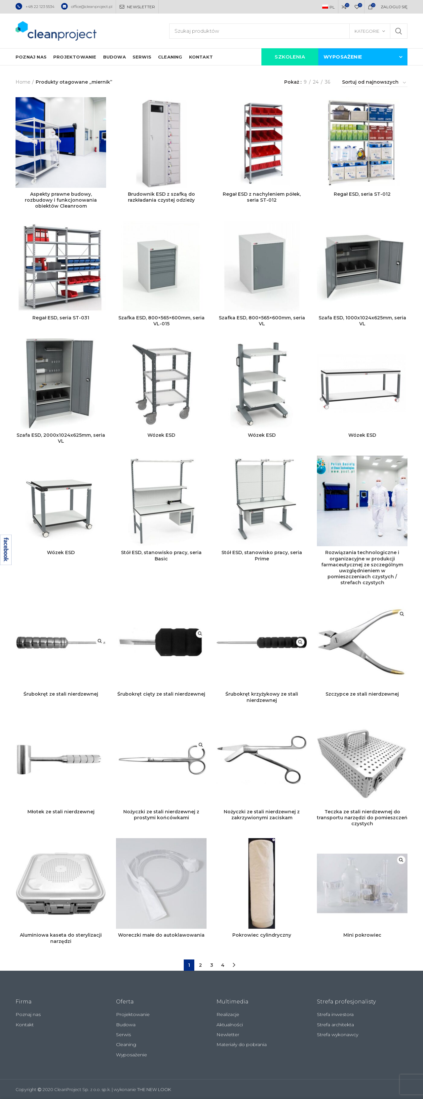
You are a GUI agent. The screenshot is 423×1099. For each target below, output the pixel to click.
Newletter (227, 1035)
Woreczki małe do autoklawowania (161, 935)
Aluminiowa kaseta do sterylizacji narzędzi (61, 938)
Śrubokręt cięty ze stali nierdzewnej (161, 694)
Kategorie (367, 31)
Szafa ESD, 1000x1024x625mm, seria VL (362, 321)
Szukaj (398, 31)
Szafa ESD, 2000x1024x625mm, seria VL (61, 438)
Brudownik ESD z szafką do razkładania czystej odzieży (161, 197)
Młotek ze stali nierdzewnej (61, 812)
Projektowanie (133, 1014)
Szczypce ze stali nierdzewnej (362, 694)
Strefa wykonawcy (337, 1035)
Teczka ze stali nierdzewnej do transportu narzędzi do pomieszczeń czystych (362, 818)
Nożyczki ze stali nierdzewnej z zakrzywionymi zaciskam (262, 815)
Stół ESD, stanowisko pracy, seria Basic (161, 555)
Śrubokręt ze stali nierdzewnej (60, 694)
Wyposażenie (131, 1055)
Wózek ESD (161, 435)
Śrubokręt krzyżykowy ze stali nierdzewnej (261, 697)
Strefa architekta (335, 1025)
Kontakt (25, 1025)
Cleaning (126, 1044)
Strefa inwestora (335, 1014)
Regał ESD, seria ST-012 (362, 194)
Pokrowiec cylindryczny (261, 935)
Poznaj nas (28, 1014)
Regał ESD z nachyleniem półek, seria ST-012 (262, 197)
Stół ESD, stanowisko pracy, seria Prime (261, 555)
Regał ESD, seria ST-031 (60, 318)
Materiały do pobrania (241, 1044)
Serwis (123, 1035)
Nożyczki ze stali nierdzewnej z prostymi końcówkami (161, 815)
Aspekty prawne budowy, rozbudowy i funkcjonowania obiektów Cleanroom (61, 200)
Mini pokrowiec (362, 935)
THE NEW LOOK (154, 1089)
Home (23, 82)
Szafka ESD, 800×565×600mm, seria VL (262, 321)
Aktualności (229, 1025)
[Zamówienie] (374, 83)
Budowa (125, 1025)
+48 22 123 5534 (35, 6)
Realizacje (227, 1014)
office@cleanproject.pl (86, 6)
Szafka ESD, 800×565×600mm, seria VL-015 (161, 321)
